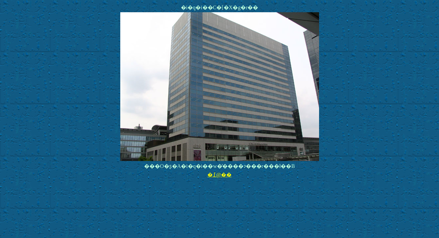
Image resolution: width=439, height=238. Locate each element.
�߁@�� (219, 175)
